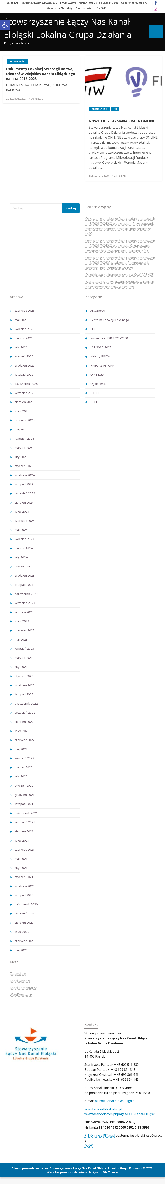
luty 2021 (21, 868)
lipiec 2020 (22, 932)
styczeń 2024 (24, 566)
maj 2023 (21, 639)
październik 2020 (26, 904)
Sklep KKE (13, 2)
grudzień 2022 (25, 685)
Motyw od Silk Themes (103, 1172)
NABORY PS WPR (102, 365)
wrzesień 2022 (25, 712)
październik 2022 (26, 703)
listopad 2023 (24, 585)
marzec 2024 (24, 548)
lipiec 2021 (22, 840)
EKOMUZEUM (68, 2)
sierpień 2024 (24, 502)
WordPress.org (21, 994)
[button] (5, 25)
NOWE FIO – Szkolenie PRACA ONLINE (122, 121)
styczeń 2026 (24, 356)
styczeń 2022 (24, 785)
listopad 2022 (24, 694)
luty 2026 (21, 347)
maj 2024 (21, 530)
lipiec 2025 (22, 411)
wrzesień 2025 (25, 393)
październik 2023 (26, 594)
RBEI (93, 402)
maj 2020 (21, 950)
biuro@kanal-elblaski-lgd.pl (115, 1101)
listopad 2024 (24, 484)
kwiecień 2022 (24, 758)
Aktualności (17, 61)
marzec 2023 (24, 658)
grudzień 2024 (25, 475)
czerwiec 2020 (25, 941)
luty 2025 (21, 457)
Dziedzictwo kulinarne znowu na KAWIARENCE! (119, 274)
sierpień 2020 (24, 922)
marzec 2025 (24, 447)
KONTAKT (101, 8)
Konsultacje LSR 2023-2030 (109, 338)
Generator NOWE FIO (134, 2)
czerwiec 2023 (25, 630)
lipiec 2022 (22, 731)
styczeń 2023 (24, 676)
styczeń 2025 (24, 466)
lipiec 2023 (22, 621)
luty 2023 (21, 667)
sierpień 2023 (24, 612)
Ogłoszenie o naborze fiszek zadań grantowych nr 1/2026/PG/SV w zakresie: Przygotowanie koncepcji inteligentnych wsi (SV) (120, 263)
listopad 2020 (24, 895)
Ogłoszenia (98, 384)
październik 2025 (26, 384)
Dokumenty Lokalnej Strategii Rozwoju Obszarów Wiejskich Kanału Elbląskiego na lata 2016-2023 (41, 73)
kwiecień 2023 (24, 648)
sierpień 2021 (24, 831)
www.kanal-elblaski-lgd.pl (103, 1109)
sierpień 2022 (24, 722)
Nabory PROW (100, 356)
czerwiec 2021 (25, 849)
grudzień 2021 (25, 795)
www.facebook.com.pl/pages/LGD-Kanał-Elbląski (119, 1114)
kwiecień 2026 (24, 329)
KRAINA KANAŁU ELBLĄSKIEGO (39, 2)
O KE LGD (97, 374)
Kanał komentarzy (23, 988)
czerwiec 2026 (25, 310)
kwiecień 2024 (24, 539)
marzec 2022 (24, 767)
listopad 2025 (24, 374)
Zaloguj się (18, 974)
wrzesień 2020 (25, 913)
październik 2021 (26, 813)
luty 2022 (21, 776)
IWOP (88, 1145)
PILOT (94, 393)
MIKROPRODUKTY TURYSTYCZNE (98, 2)
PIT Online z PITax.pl (99, 1135)
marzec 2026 (24, 338)
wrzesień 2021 (25, 822)
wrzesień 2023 (25, 603)
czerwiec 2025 (25, 420)
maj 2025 (21, 429)
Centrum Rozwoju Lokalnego (109, 320)
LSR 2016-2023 (101, 347)
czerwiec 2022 (25, 740)
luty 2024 (21, 557)
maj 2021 (21, 859)
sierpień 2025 (24, 402)
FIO (115, 108)
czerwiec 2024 (25, 521)
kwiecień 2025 (24, 438)
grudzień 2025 (25, 365)
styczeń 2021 (24, 877)
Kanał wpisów (20, 981)
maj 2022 (21, 749)
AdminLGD (37, 98)
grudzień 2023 (25, 575)
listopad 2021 (24, 804)
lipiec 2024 (22, 511)
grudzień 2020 (25, 886)
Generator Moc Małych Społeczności (69, 8)
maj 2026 (21, 320)
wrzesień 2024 (25, 493)
